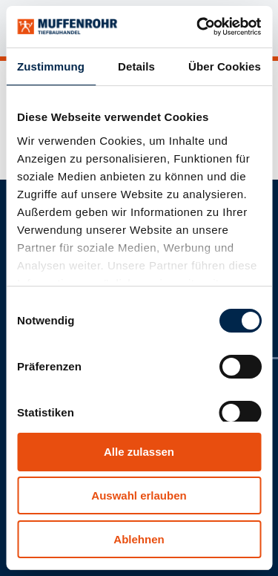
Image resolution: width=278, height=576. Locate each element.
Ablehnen (138, 539)
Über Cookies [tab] (224, 66)
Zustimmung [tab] (51, 66)
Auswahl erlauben (138, 495)
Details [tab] (136, 66)
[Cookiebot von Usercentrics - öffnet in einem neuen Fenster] (198, 26)
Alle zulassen (139, 451)
